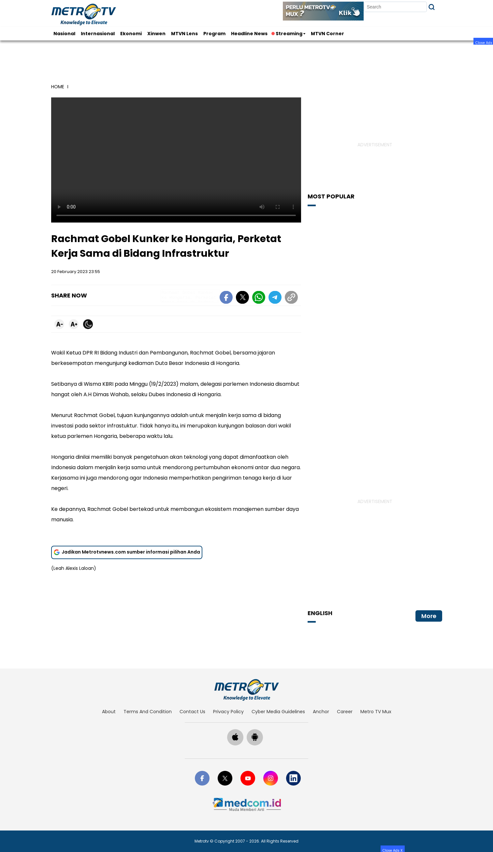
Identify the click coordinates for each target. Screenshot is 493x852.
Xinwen (156, 33)
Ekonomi (131, 33)
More (428, 616)
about (109, 711)
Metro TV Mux (375, 711)
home (57, 86)
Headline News (249, 33)
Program (214, 33)
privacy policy (228, 711)
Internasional (98, 33)
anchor (321, 711)
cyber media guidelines (278, 711)
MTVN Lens (184, 33)
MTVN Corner (327, 33)
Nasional (64, 33)
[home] (246, 689)
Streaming (287, 33)
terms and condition (147, 711)
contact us (192, 711)
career (345, 711)
